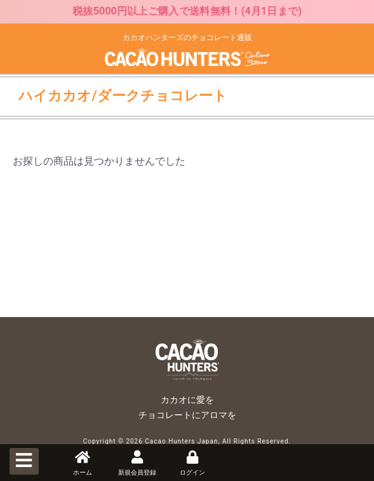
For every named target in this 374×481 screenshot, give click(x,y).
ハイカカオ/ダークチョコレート (122, 96)
